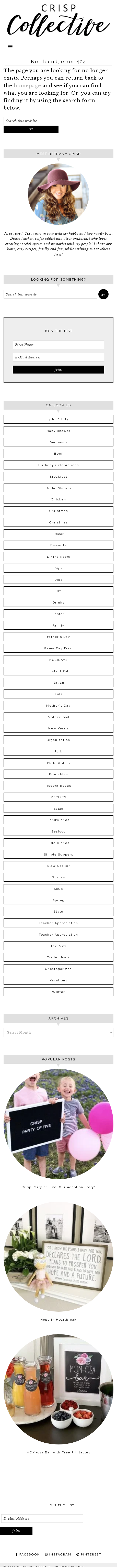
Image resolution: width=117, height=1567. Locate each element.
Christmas (58, 511)
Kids (58, 694)
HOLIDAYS (58, 660)
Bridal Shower (59, 488)
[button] (58, 48)
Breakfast (58, 476)
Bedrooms (59, 442)
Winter (58, 992)
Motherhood (58, 717)
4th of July (59, 419)
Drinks (59, 602)
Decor (58, 534)
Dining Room (58, 556)
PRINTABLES (58, 763)
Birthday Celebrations (58, 465)
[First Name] (58, 345)
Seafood (58, 831)
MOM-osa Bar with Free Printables (58, 1452)
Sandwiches (58, 820)
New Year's (58, 728)
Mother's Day (58, 705)
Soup (58, 889)
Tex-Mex (58, 946)
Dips (58, 568)
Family (58, 625)
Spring (59, 900)
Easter (58, 614)
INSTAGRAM (58, 1554)
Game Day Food (58, 648)
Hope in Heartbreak (58, 1319)
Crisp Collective (58, 17)
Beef (58, 453)
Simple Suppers (58, 854)
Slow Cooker (58, 866)
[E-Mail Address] (58, 357)
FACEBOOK (28, 1554)
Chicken (58, 499)
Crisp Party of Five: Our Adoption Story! (59, 1187)
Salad (59, 808)
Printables (58, 774)
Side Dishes (58, 843)
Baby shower (59, 431)
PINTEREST (88, 1554)
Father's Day (58, 637)
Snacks (58, 877)
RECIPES (58, 797)
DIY (58, 591)
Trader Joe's (58, 957)
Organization (58, 740)
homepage (27, 86)
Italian (58, 682)
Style (58, 911)
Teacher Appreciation (58, 923)
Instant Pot (59, 671)
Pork (58, 751)
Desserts (58, 545)
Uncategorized (58, 969)
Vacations (58, 980)
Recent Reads (58, 785)
